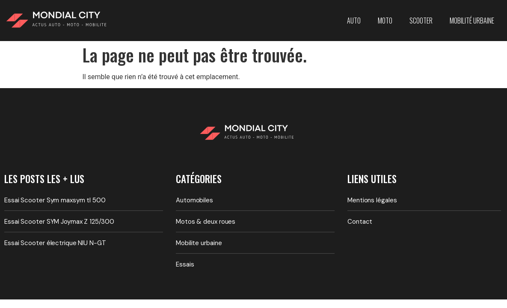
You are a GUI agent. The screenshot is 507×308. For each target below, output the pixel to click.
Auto (354, 20)
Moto (385, 20)
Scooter (421, 20)
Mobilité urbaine (472, 20)
